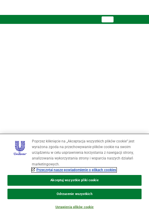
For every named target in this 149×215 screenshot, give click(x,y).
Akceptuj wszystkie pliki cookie (74, 180)
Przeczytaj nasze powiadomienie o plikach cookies (76, 170)
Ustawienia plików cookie (74, 207)
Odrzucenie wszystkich (74, 194)
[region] (74, 174)
